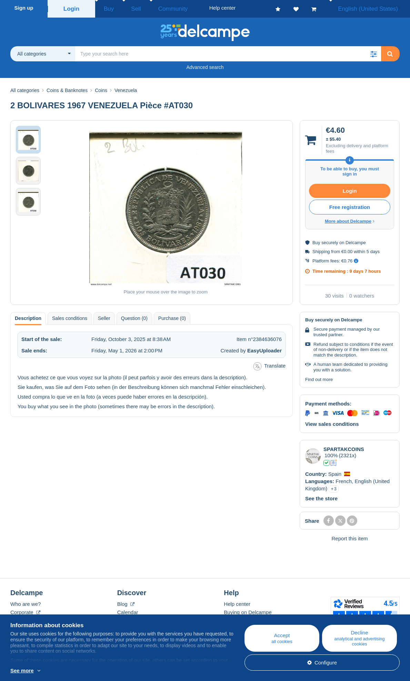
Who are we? (25, 602)
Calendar (127, 610)
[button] (373, 51)
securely (329, 240)
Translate (269, 364)
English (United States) (375, 8)
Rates (17, 618)
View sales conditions (332, 422)
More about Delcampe (349, 219)
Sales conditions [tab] (69, 316)
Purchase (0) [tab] (172, 316)
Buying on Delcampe (247, 610)
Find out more (319, 377)
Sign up (23, 8)
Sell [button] (127, 8)
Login (71, 8)
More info (49, 671)
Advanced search (204, 65)
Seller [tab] (104, 316)
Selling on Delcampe (247, 618)
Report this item (349, 536)
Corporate (25, 610)
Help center (237, 602)
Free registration (349, 205)
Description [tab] (28, 316)
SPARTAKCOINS (343, 447)
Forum (124, 618)
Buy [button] (106, 8)
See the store (321, 496)
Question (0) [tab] (134, 316)
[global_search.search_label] (228, 51)
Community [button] (157, 8)
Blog (125, 602)
